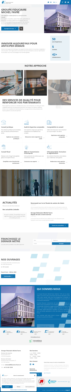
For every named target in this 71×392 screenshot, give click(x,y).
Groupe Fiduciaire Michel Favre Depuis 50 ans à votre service (41, 213)
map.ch (68, 390)
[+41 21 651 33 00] (21, 29)
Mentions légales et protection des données (18, 389)
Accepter (7, 386)
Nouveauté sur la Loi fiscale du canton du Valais (47, 203)
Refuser (18, 386)
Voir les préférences (30, 386)
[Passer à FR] (54, 2)
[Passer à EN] (56, 2)
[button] (34, 375)
